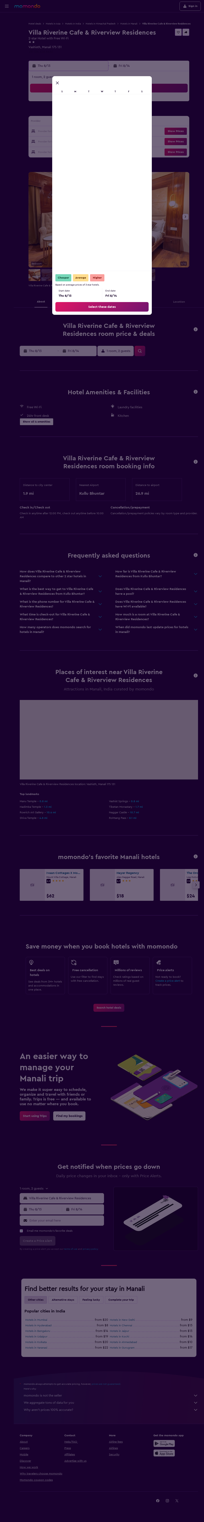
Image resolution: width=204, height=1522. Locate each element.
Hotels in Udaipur (36, 1336)
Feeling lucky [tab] (91, 1299)
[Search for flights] (7, 18)
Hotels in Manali (128, 23)
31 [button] (47, 150)
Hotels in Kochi (119, 1336)
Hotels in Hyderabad (38, 1325)
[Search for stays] (7, 27)
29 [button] (95, 141)
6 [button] (76, 112)
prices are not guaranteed (106, 1384)
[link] (108, 1008)
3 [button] (48, 112)
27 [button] (76, 141)
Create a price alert (167, 981)
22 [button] (95, 131)
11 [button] (57, 122)
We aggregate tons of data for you (111, 1402)
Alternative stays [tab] (63, 1299)
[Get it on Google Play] (164, 1443)
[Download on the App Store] (164, 1453)
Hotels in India (73, 23)
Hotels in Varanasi (36, 1347)
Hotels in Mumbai (36, 1320)
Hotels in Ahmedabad (123, 1342)
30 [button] (38, 150)
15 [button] (95, 122)
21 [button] (85, 131)
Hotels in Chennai (121, 1325)
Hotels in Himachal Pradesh (101, 23)
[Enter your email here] (66, 1220)
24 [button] (47, 141)
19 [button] (66, 131)
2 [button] (38, 112)
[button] (6, 6)
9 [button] (38, 122)
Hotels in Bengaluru (37, 1331)
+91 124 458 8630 (40, 51)
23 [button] (38, 141)
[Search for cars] (7, 35)
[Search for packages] (7, 43)
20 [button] (76, 131)
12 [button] (66, 122)
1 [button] (95, 103)
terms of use (70, 1249)
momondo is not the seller (111, 1395)
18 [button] (57, 131)
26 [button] (67, 141)
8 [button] (95, 112)
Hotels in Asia (53, 23)
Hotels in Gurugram (122, 1347)
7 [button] (86, 112)
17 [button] (47, 131)
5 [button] (67, 112)
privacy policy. (90, 1249)
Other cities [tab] (35, 1299)
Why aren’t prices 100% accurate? (111, 1409)
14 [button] (85, 122)
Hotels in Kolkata (36, 1342)
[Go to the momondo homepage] (27, 6)
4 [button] (57, 112)
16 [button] (38, 131)
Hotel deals (34, 23)
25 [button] (57, 141)
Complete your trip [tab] (121, 1299)
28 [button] (86, 141)
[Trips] (7, 55)
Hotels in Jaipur (119, 1331)
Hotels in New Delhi (122, 1320)
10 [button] (47, 122)
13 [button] (76, 122)
